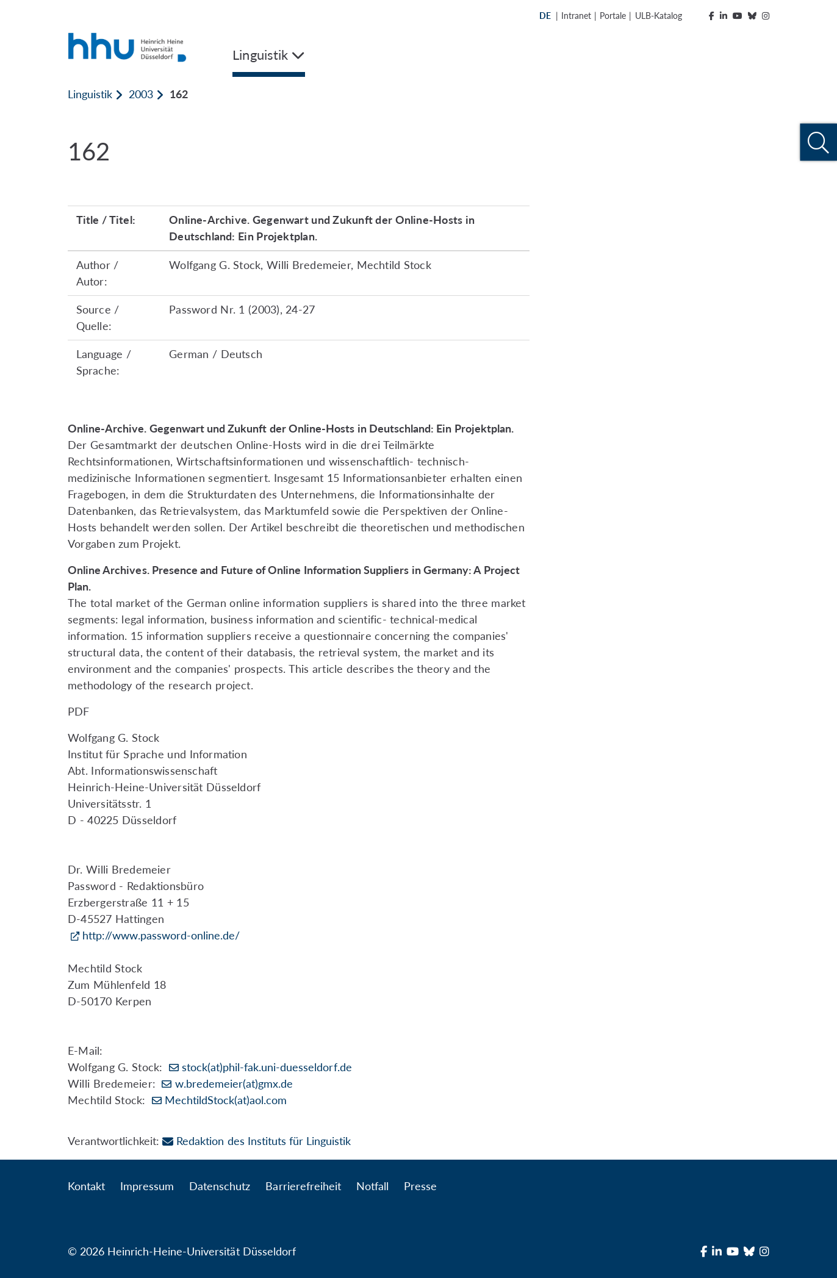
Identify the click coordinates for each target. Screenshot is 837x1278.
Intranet (576, 15)
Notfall (372, 1186)
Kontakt (86, 1186)
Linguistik (90, 94)
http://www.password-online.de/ (161, 935)
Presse (420, 1186)
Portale (613, 15)
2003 (141, 94)
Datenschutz (219, 1186)
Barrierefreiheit (302, 1186)
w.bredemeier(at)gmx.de (234, 1083)
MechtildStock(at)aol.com (226, 1100)
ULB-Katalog (658, 15)
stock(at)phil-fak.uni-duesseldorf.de (267, 1067)
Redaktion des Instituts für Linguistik (256, 1140)
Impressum (147, 1186)
